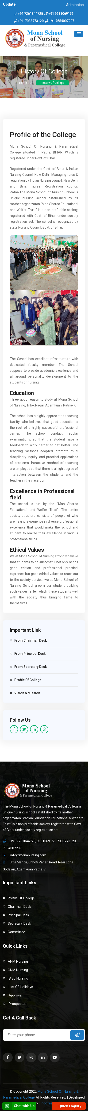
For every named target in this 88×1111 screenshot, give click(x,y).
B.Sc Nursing (15, 978)
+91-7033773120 (31, 21)
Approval (12, 995)
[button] (78, 34)
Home (25, 82)
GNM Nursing (15, 970)
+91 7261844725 (30, 13)
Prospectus (15, 1004)
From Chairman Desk (28, 640)
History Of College (52, 82)
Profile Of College (26, 680)
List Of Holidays (18, 987)
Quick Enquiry (69, 1106)
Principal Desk (16, 915)
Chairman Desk (17, 906)
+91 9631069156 (60, 13)
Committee (14, 932)
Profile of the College (43, 134)
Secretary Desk (17, 923)
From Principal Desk (28, 653)
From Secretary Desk (28, 667)
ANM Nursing (15, 961)
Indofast (47, 1103)
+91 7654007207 (61, 21)
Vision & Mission (25, 693)
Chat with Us (18, 1106)
